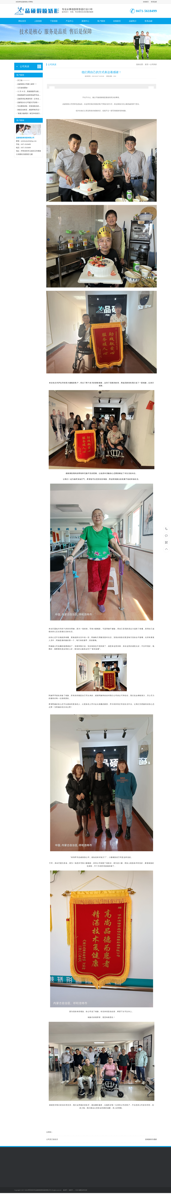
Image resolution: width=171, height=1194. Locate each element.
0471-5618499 (166, 529)
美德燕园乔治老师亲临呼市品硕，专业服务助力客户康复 (38, 95)
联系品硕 (154, 2)
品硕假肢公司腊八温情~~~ (27, 84)
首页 (146, 64)
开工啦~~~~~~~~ (23, 80)
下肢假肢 (54, 21)
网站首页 (22, 21)
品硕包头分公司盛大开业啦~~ (28, 102)
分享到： (49, 1132)
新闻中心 (85, 21)
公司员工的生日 (52, 1139)
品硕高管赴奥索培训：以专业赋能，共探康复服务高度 (37, 99)
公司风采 (24, 66)
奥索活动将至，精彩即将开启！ (29, 110)
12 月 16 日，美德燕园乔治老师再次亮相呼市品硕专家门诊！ (39, 91)
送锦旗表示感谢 (151, 1139)
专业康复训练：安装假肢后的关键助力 (31, 106)
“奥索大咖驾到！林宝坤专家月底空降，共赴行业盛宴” (37, 113)
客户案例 (101, 21)
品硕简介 (133, 21)
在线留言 (146, 2)
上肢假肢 (38, 21)
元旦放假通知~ (22, 88)
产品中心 (69, 21)
